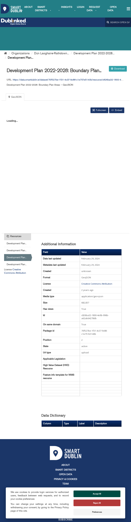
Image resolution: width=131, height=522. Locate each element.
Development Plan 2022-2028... (94, 30)
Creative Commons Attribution (96, 260)
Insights (66, 7)
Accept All (97, 494)
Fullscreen (99, 86)
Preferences (97, 512)
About (28, 7)
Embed (116, 86)
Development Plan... (20, 34)
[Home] (5, 30)
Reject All (97, 503)
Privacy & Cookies (65, 455)
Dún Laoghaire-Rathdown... (51, 30)
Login (80, 7)
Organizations (20, 30)
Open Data (65, 451)
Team (65, 460)
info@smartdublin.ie (40, 486)
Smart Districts (65, 446)
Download (118, 45)
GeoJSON (15, 73)
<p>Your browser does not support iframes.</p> (65, 149)
